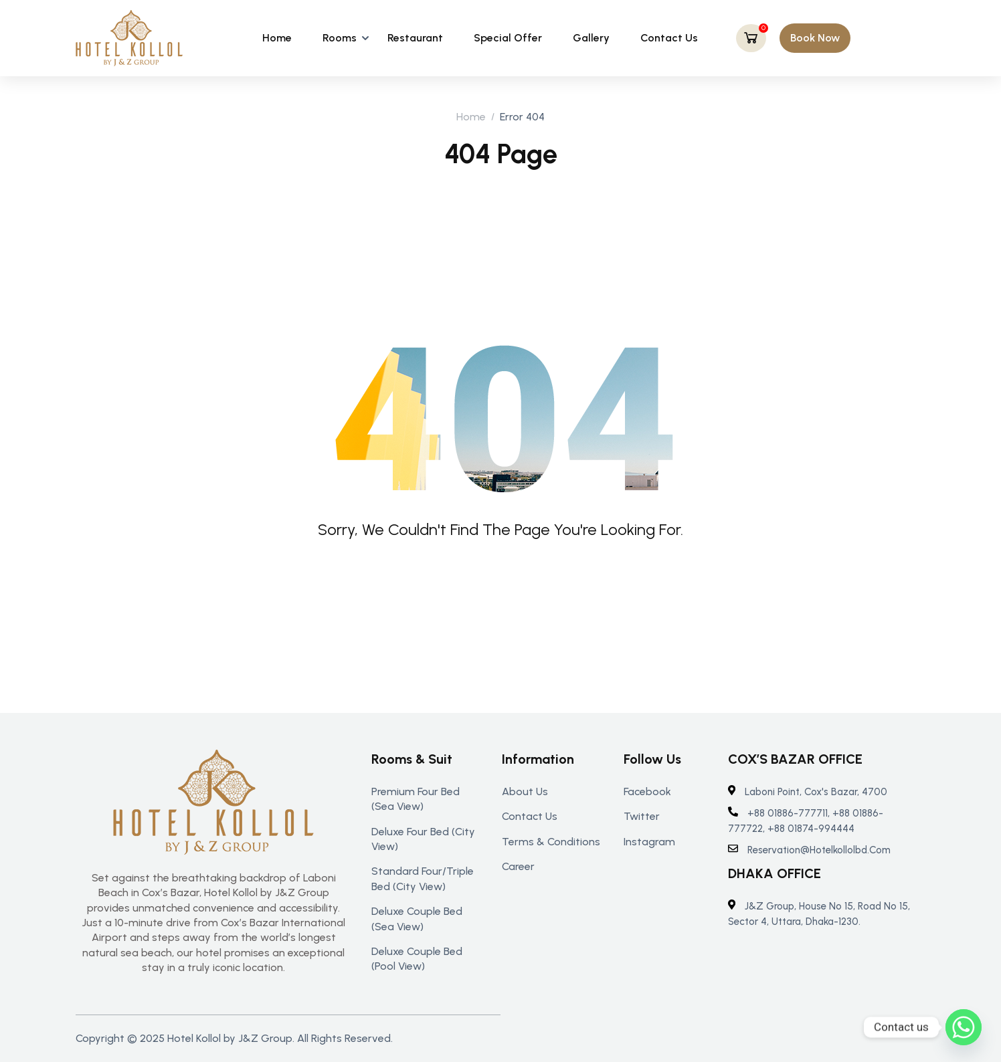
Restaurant (415, 37)
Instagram (649, 841)
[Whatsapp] (963, 1027)
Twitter (642, 816)
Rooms (340, 37)
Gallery (591, 37)
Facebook (647, 791)
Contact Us (669, 37)
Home (277, 37)
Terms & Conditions (551, 841)
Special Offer (508, 37)
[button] (815, 38)
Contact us (529, 816)
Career (518, 866)
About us (525, 791)
